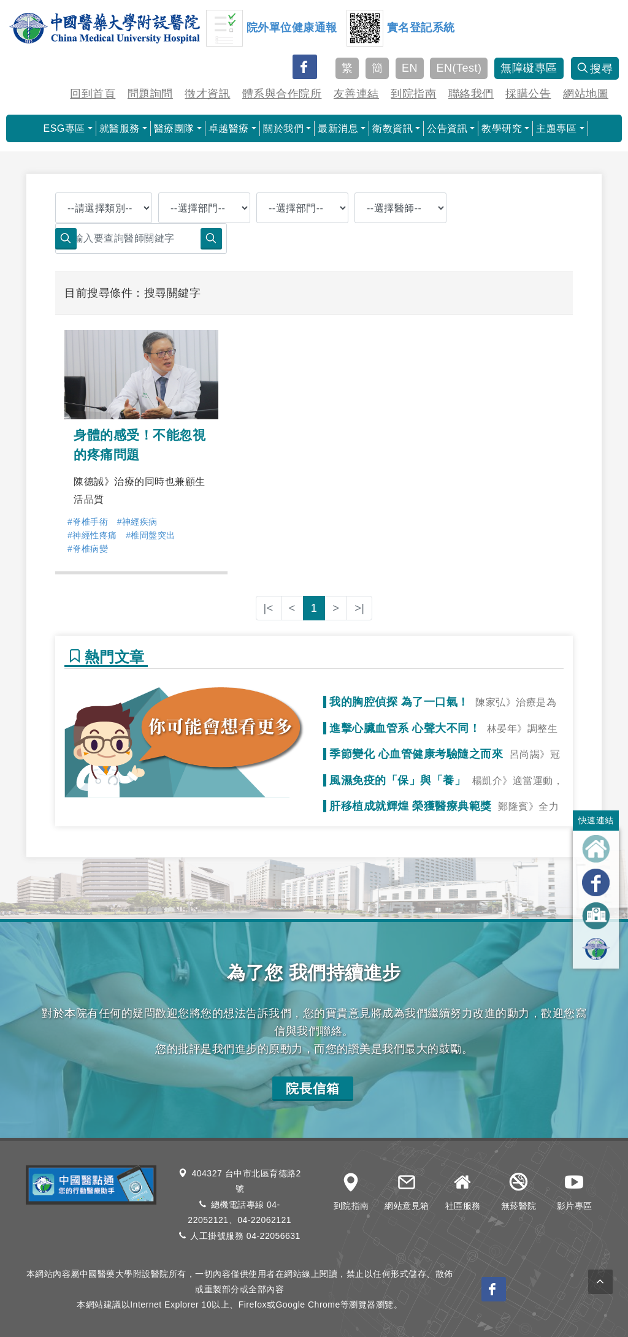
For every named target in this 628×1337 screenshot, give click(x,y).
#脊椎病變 (87, 549)
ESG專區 (64, 128)
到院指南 (413, 94)
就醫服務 (119, 128)
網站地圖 (585, 94)
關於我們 (283, 128)
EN (410, 68)
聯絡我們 (471, 94)
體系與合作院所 (282, 94)
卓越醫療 (229, 128)
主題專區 (556, 128)
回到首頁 (92, 94)
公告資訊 (447, 128)
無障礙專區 (528, 68)
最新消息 (338, 128)
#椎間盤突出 (150, 535)
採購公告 (528, 94)
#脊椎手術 (87, 522)
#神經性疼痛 (92, 535)
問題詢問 (150, 94)
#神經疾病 (137, 522)
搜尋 (595, 69)
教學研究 (501, 128)
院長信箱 (313, 1088)
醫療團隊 (174, 128)
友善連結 (356, 94)
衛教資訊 (392, 128)
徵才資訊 (207, 94)
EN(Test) (458, 68)
